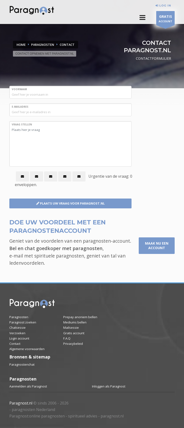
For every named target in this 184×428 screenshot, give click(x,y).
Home (21, 44)
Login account (19, 338)
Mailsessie (71, 327)
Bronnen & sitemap (29, 357)
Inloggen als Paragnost (108, 386)
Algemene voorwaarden (27, 349)
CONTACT (67, 44)
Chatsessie (17, 327)
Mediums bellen (74, 322)
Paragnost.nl (20, 403)
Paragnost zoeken (22, 322)
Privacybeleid (73, 343)
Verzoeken (17, 333)
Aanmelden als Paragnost (28, 386)
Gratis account (73, 333)
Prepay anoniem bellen (80, 317)
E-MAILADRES (20, 106)
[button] (142, 17)
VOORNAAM (19, 89)
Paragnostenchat (21, 364)
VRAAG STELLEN (22, 124)
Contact (14, 343)
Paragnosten (18, 317)
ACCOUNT (165, 19)
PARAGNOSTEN (42, 44)
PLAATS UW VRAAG (70, 203)
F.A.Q (66, 338)
